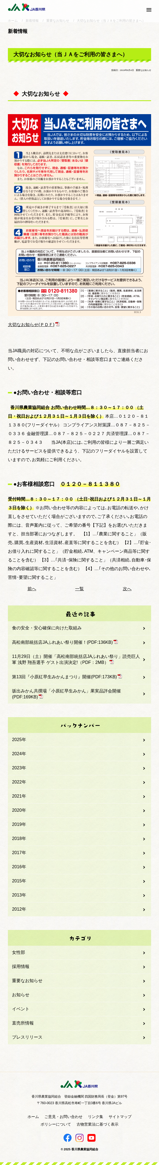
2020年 (19, 810)
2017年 (19, 852)
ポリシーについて (56, 1124)
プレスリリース (27, 1037)
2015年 (19, 881)
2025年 (19, 739)
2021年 (19, 796)
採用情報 (20, 966)
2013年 (19, 895)
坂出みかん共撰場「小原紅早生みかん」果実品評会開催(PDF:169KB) (66, 694)
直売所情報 (23, 1023)
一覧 (79, 588)
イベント (20, 1009)
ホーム (33, 1116)
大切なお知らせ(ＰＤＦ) (34, 324)
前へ (31, 588)
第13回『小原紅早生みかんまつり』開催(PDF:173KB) (67, 676)
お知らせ (20, 994)
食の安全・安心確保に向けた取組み (47, 628)
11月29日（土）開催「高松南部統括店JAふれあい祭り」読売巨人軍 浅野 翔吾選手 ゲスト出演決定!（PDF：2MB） (76, 659)
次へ (127, 588)
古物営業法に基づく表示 (97, 1124)
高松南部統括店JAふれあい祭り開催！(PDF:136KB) (65, 642)
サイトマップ (120, 1116)
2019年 (19, 824)
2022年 (19, 782)
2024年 (19, 753)
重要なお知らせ (27, 980)
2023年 (19, 768)
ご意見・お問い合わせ (63, 1116)
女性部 (18, 952)
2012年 (19, 909)
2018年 (19, 838)
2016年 (19, 866)
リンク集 (95, 1116)
